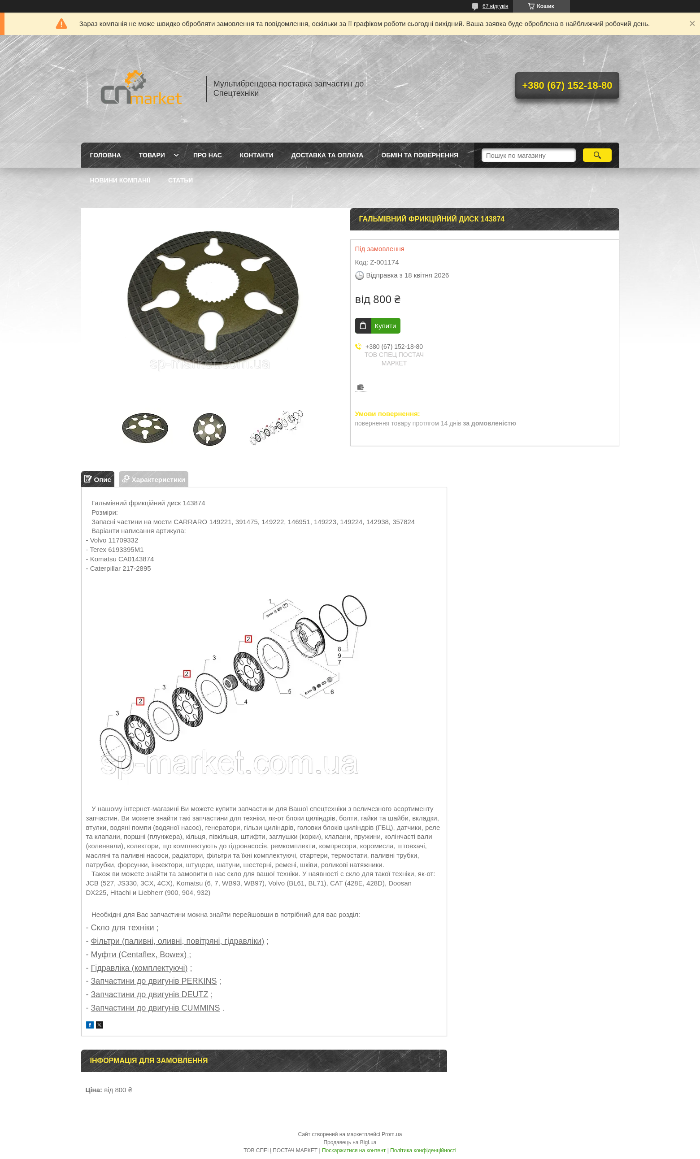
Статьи (180, 180)
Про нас (207, 155)
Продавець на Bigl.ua (349, 1142)
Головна (105, 155)
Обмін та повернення (419, 155)
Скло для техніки (122, 927)
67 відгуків (495, 6)
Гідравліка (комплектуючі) (139, 968)
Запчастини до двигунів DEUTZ (150, 994)
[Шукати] (597, 155)
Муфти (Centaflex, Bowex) (140, 954)
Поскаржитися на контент (354, 1150)
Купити (385, 326)
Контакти (257, 155)
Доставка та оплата (327, 155)
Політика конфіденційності (423, 1150)
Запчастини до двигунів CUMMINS (155, 1007)
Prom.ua (392, 1134)
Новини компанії (120, 180)
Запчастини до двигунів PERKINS (154, 981)
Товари (152, 155)
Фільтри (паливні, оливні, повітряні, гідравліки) (178, 941)
